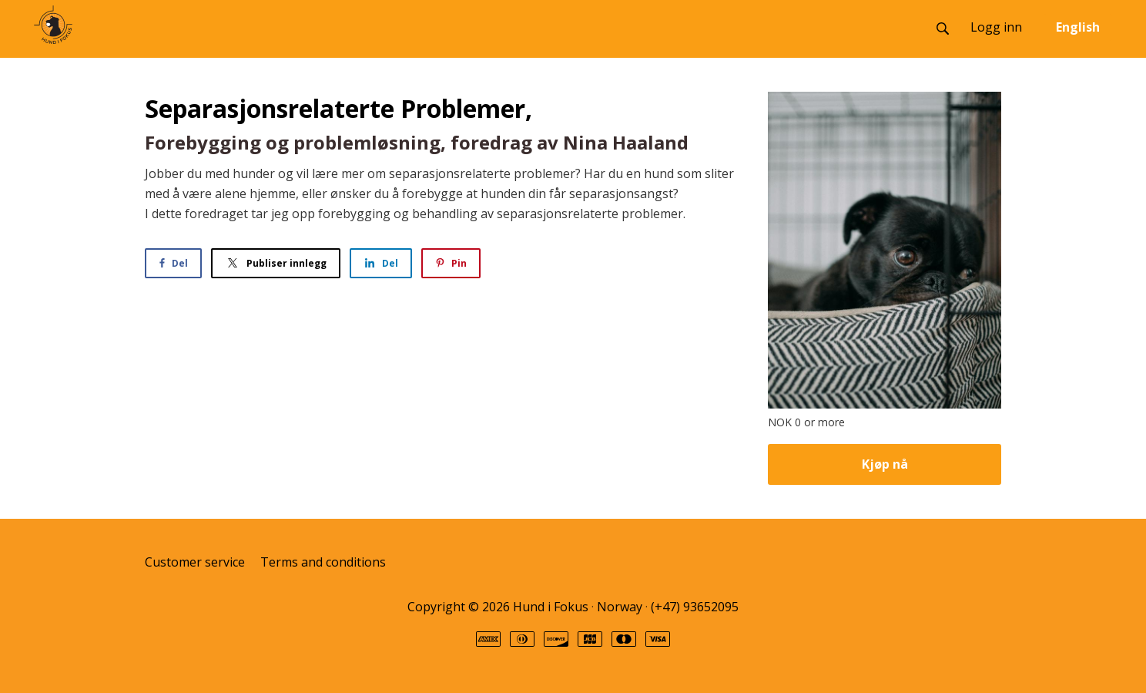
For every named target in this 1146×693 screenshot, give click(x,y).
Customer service (195, 561)
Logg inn (996, 27)
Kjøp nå (885, 464)
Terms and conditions (323, 561)
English (1078, 27)
